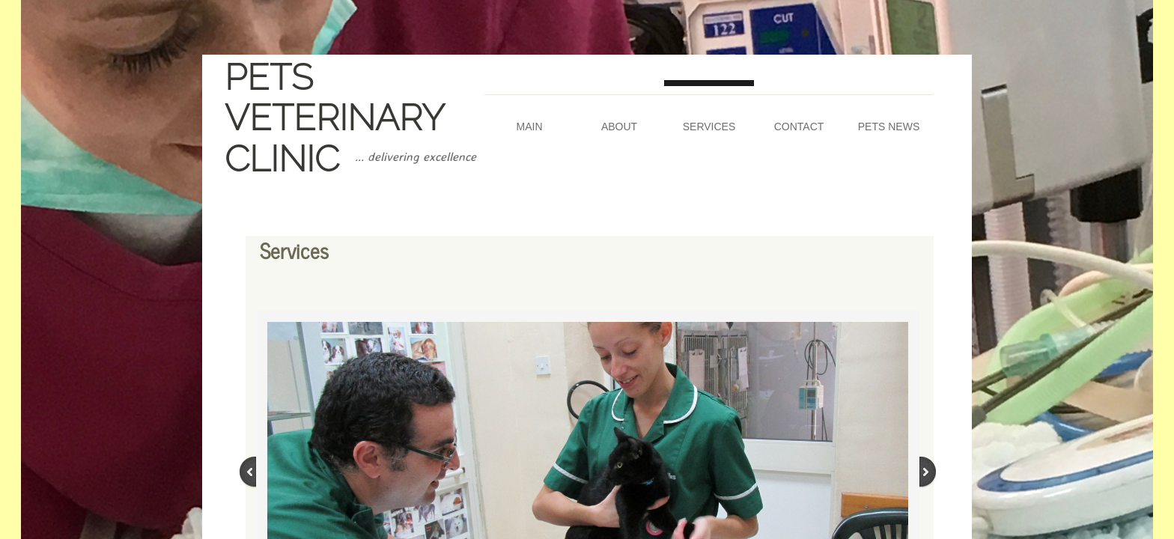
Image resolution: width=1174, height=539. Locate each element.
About (619, 127)
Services (709, 127)
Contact (799, 127)
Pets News (888, 127)
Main (530, 127)
